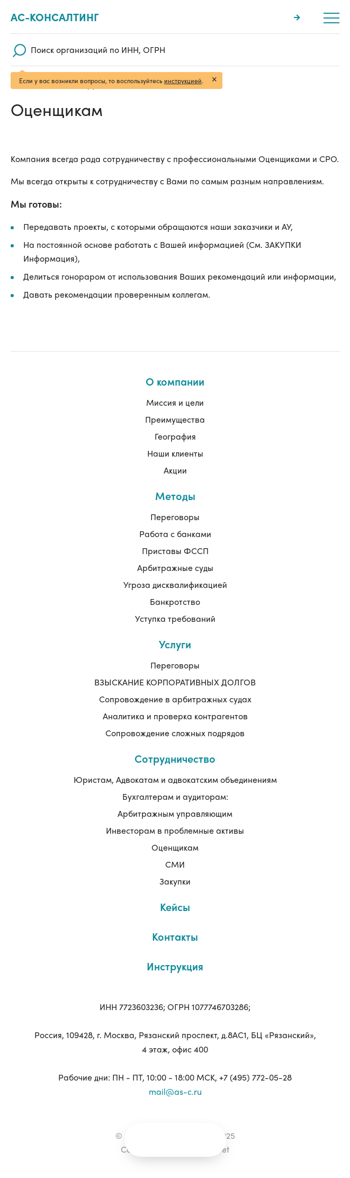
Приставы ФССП (175, 551)
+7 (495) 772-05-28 (255, 1077)
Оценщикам (175, 847)
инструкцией (183, 80)
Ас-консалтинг (55, 17)
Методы (175, 495)
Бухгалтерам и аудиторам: (175, 796)
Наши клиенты (175, 453)
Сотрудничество (175, 758)
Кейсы (175, 906)
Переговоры (175, 517)
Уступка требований (175, 618)
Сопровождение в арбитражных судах (175, 699)
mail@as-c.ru (175, 1091)
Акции (175, 470)
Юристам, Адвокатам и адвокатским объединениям (175, 779)
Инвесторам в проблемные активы (175, 830)
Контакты (175, 936)
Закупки (175, 881)
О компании (175, 381)
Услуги (175, 644)
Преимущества (175, 419)
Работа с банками (175, 534)
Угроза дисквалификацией (175, 584)
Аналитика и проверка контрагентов (175, 716)
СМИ (175, 864)
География (175, 436)
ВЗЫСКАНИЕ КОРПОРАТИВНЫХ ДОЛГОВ (175, 682)
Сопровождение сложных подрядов (175, 733)
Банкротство (175, 601)
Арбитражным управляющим (175, 813)
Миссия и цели (175, 402)
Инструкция (175, 966)
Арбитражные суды (175, 567)
